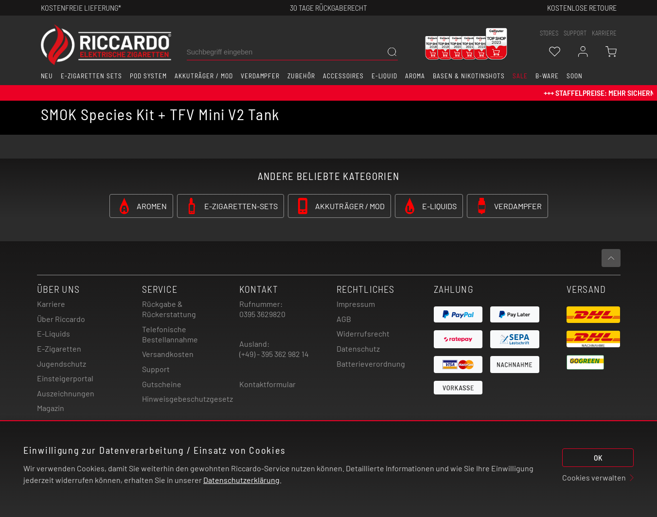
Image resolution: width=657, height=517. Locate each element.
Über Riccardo (61, 318)
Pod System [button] (148, 76)
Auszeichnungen (65, 393)
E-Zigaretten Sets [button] (91, 76)
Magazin (50, 407)
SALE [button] (520, 76)
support (575, 33)
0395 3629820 (262, 314)
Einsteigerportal (65, 378)
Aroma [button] (415, 76)
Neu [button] (47, 76)
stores (549, 33)
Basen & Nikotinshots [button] (469, 76)
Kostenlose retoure (582, 7)
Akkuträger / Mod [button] (203, 76)
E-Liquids (53, 333)
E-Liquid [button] (385, 76)
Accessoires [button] (343, 76)
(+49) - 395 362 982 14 (274, 353)
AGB (344, 318)
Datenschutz (358, 348)
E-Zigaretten (59, 348)
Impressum (356, 303)
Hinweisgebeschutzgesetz (187, 398)
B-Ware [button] (547, 76)
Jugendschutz (61, 363)
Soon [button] (575, 76)
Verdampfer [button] (260, 76)
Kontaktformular (267, 384)
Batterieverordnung (371, 363)
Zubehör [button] (301, 76)
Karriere (604, 33)
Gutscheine (161, 384)
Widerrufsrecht (363, 333)
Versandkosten (168, 353)
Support (156, 369)
